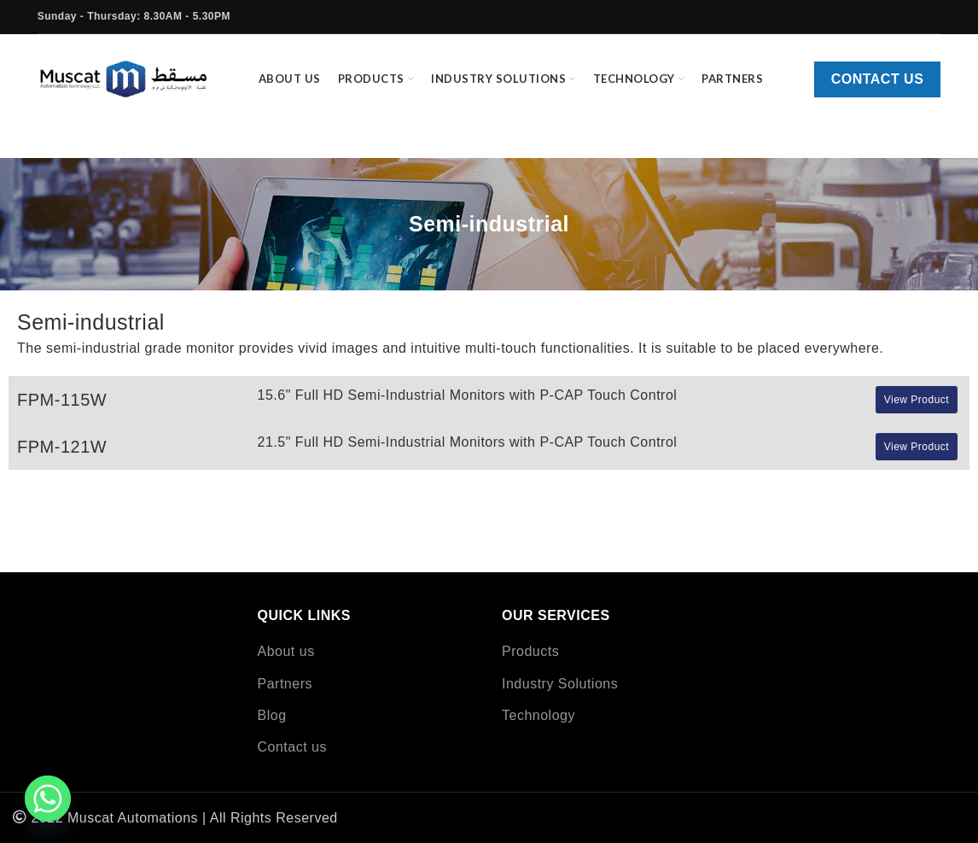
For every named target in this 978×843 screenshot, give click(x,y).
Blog (272, 715)
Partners (285, 683)
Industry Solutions (560, 683)
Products (530, 651)
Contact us (877, 79)
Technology (538, 715)
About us (286, 651)
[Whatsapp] (48, 799)
